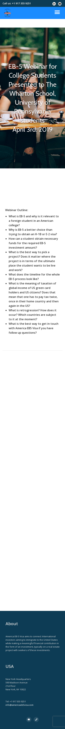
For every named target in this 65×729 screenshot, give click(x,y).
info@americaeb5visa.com (19, 704)
